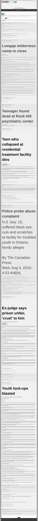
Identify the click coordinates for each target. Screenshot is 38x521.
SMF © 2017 (5, 519)
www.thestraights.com (4, 488)
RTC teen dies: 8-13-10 (9, 128)
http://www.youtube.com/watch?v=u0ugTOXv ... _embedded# (8, 200)
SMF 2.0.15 (3, 519)
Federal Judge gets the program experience (12, 296)
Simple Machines (8, 519)
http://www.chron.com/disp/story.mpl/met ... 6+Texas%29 (8, 298)
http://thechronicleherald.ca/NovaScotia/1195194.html (7, 207)
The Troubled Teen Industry (7, 97)
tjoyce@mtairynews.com (9, 94)
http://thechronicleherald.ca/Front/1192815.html (7, 503)
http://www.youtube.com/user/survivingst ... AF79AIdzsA (8, 377)
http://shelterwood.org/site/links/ (5, 101)
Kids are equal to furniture (14, 97)
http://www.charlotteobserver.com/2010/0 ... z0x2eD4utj (8, 125)
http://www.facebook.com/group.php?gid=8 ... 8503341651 (8, 499)
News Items (5, 104)
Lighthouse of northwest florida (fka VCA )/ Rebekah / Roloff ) (11, 33)
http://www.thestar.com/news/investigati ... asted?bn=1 (8, 384)
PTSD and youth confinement (14, 184)
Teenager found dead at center (10, 104)
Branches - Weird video (13, 195)
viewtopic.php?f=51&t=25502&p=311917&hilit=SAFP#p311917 (8, 369)
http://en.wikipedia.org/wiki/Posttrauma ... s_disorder (7, 192)
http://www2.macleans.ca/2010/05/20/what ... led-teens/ (8, 506)
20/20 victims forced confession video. (22, 33)
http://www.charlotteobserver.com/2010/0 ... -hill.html (7, 106)
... (5, 21)
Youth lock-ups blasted (9, 382)
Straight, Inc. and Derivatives (7, 195)
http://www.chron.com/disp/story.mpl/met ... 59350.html (8, 130)
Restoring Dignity (13, 494)
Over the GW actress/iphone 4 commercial (12, 509)
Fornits (19, 5)
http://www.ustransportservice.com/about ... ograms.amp (8, 99)
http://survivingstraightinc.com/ (5, 491)
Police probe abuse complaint (10, 205)
